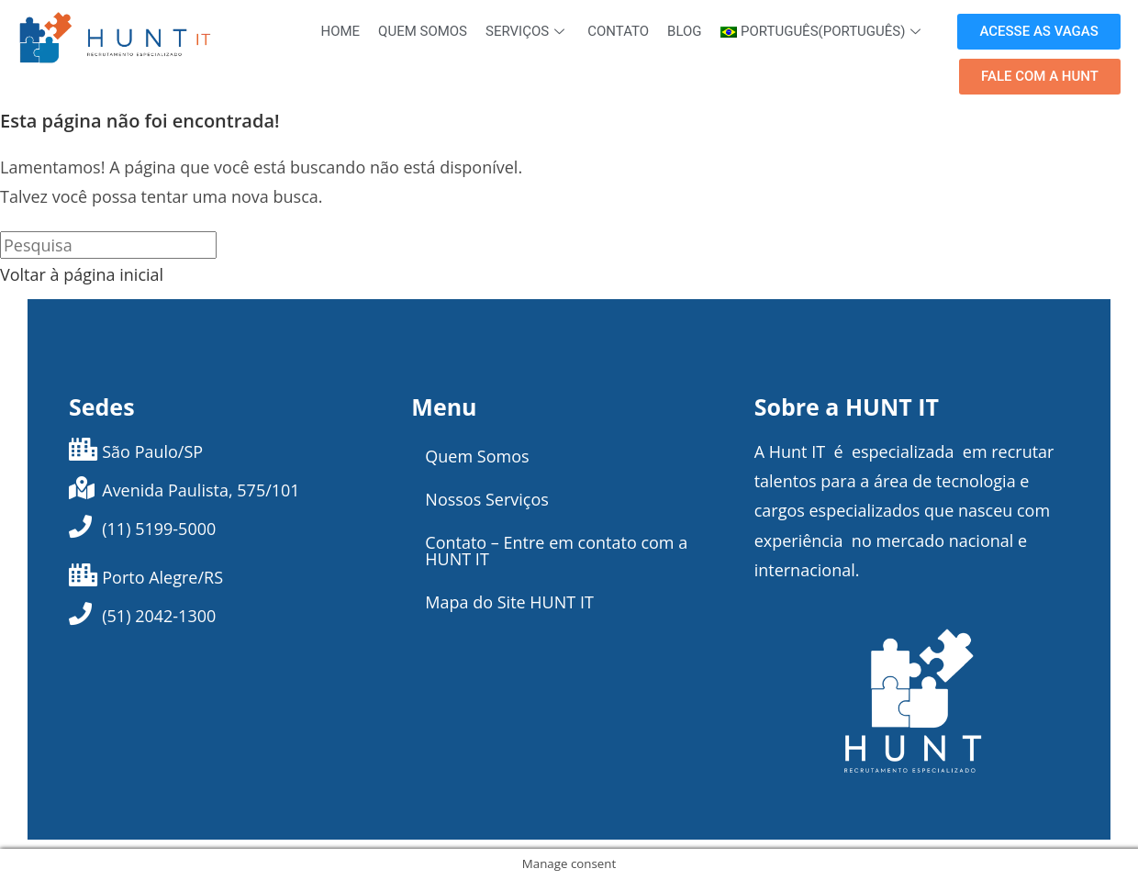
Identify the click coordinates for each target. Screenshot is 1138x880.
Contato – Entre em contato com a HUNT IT (556, 550)
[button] (1038, 32)
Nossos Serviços (487, 499)
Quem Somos (422, 31)
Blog (684, 31)
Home (340, 31)
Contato (618, 31)
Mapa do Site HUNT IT (509, 602)
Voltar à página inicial (81, 274)
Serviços (527, 31)
